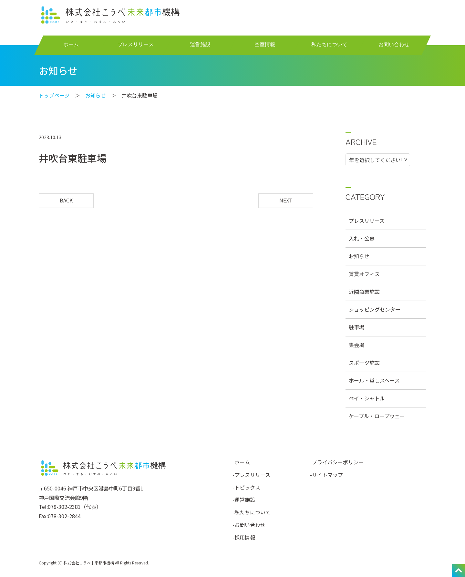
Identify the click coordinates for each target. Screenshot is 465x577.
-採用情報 (243, 537)
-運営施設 (243, 499)
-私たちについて (251, 512)
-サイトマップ (326, 475)
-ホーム (241, 462)
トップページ (54, 95)
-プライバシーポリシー (337, 462)
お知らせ (95, 95)
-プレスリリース (251, 475)
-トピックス (246, 487)
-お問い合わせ (248, 525)
